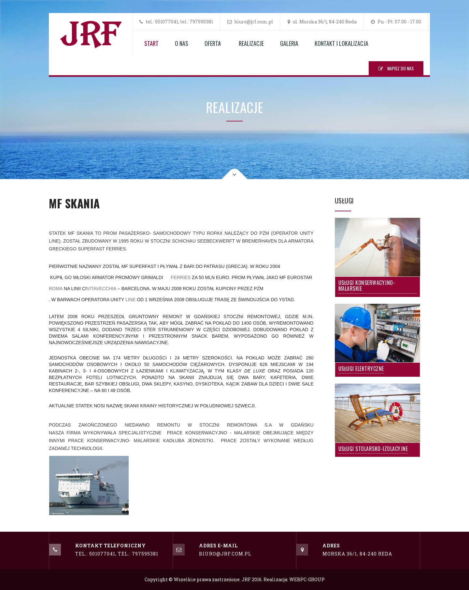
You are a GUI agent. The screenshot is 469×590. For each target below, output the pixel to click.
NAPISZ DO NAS (396, 68)
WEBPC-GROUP (307, 579)
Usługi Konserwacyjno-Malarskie (366, 286)
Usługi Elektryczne (361, 369)
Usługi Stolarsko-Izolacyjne (373, 449)
